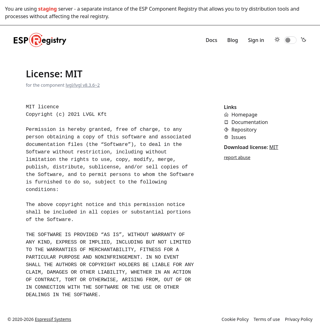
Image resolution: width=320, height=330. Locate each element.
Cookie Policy (235, 319)
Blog (232, 40)
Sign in (256, 40)
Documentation (249, 122)
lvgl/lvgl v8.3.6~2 (83, 85)
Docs (211, 40)
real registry (94, 16)
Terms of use (267, 319)
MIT (273, 147)
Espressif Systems (53, 319)
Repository (244, 129)
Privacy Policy (298, 319)
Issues (238, 137)
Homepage (244, 114)
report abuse (237, 157)
